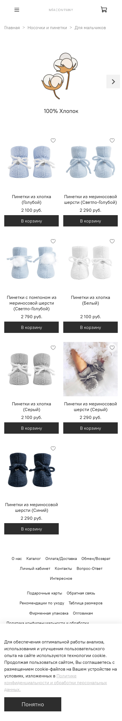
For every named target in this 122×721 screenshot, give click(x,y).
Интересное (61, 578)
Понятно (33, 704)
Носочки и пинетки (47, 27)
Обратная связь (81, 593)
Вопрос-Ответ (89, 568)
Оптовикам (83, 613)
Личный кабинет (35, 568)
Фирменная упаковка (48, 613)
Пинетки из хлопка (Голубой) (31, 199)
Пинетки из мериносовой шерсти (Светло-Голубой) (90, 199)
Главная (12, 27)
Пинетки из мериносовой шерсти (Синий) (31, 507)
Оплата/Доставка (61, 558)
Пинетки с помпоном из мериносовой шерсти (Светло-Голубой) (31, 302)
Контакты (63, 568)
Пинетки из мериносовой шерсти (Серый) (90, 406)
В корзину (31, 221)
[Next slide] (113, 81)
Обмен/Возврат (95, 558)
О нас (17, 558)
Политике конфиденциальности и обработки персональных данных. (55, 682)
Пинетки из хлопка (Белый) (90, 300)
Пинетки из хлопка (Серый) (31, 406)
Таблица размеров (85, 603)
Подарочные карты (44, 593)
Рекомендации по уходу (42, 603)
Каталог (33, 558)
